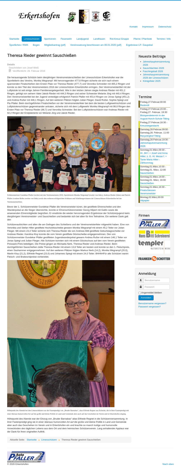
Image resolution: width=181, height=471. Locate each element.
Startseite (14, 38)
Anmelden (146, 297)
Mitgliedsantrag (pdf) (55, 45)
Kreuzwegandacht (149, 125)
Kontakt (133, 26)
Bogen (36, 45)
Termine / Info (164, 38)
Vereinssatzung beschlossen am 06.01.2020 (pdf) (95, 45)
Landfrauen (99, 38)
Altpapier (144, 200)
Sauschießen (147, 173)
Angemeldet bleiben (151, 292)
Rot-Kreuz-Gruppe (119, 38)
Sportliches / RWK (18, 45)
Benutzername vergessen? (152, 303)
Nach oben (168, 464)
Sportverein (50, 38)
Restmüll (144, 105)
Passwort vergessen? (149, 306)
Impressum (148, 26)
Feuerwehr (66, 38)
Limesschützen (31, 38)
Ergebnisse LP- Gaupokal (139, 45)
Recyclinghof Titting (150, 136)
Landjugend (82, 38)
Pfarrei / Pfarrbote (142, 38)
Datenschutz (164, 26)
